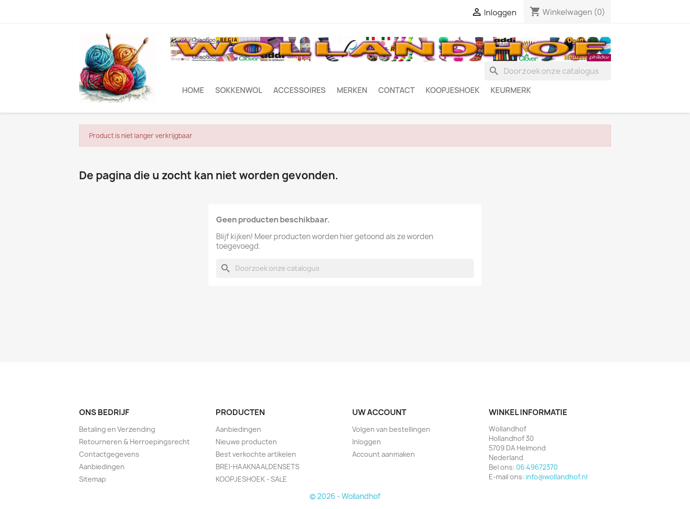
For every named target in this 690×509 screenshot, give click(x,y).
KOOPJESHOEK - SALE (251, 479)
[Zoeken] (547, 71)
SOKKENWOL (238, 90)
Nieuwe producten (246, 441)
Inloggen (366, 441)
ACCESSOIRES (299, 90)
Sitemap (92, 479)
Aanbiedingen (102, 466)
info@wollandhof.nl (556, 476)
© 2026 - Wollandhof (345, 496)
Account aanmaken (383, 454)
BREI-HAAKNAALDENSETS (257, 466)
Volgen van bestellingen (391, 429)
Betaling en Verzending (117, 429)
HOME (193, 90)
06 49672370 (537, 467)
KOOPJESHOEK (452, 90)
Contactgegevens (109, 454)
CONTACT (397, 90)
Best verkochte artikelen (256, 454)
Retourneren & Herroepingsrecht (134, 441)
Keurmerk (511, 90)
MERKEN (352, 90)
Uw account (379, 412)
